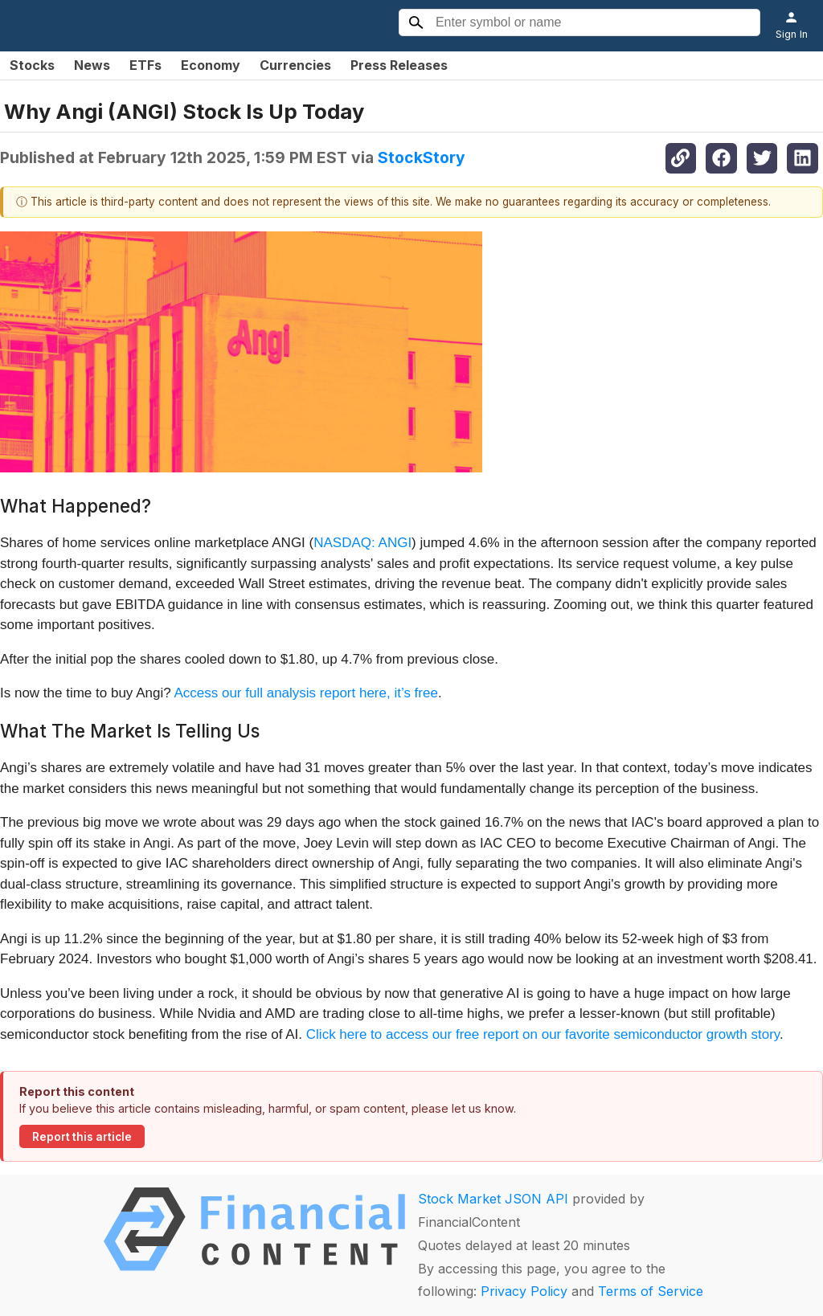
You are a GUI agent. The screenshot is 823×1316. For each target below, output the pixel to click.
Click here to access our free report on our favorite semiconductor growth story (543, 1034)
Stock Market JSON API (493, 1199)
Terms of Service (650, 1291)
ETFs (145, 65)
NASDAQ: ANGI (362, 542)
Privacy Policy (524, 1291)
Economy (210, 65)
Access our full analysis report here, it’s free (306, 693)
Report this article (82, 1136)
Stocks (32, 65)
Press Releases (399, 65)
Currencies (295, 65)
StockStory (421, 157)
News (92, 65)
